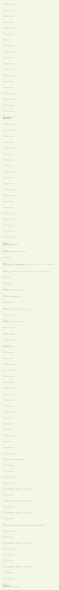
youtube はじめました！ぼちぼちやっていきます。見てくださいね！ (10, 370)
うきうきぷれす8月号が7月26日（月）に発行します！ (9, 465)
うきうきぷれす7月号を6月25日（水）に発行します (8, 75)
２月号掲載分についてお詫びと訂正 (7, 277)
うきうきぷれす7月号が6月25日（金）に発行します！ (9, 471)
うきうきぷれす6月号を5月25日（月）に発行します (8, 4)
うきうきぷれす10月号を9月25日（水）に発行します (8, 136)
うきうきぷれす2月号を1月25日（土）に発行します (8, 105)
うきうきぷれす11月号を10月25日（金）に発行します (9, 130)
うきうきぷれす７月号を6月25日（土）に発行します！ (9, 376)
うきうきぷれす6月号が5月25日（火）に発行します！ (9, 477)
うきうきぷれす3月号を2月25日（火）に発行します (8, 99)
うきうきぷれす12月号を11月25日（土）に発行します (9, 189)
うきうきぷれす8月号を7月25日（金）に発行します (8, 69)
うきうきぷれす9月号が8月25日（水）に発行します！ (9, 453)
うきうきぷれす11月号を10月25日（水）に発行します (9, 195)
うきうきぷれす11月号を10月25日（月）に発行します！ (9, 435)
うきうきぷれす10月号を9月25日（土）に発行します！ (9, 447)
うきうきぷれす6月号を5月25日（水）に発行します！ (9, 382)
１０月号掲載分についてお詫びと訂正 (7, 441)
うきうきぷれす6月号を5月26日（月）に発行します (8, 81)
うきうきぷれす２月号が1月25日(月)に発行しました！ (9, 518)
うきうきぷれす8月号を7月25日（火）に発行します (8, 213)
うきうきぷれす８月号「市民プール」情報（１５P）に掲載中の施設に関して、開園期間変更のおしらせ (14, 459)
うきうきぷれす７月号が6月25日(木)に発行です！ (8, 578)
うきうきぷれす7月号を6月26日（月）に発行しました (9, 219)
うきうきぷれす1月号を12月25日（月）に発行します (8, 183)
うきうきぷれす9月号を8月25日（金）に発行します (8, 207)
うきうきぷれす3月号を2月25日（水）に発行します (8, 22)
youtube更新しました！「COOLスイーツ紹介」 (8, 358)
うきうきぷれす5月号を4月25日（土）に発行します (8, 10)
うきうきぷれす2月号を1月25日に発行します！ (8, 283)
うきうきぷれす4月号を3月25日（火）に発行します (8, 93)
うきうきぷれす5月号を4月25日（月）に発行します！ (9, 388)
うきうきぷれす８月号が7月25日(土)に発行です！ (8, 572)
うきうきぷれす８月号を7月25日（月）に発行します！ (9, 364)
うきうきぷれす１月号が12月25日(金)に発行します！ (9, 531)
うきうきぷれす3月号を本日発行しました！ (7, 257)
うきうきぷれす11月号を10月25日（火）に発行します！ (9, 327)
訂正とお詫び (4, 524)
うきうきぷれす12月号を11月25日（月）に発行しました (9, 124)
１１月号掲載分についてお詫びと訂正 (7, 429)
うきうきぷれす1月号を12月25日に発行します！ (8, 302)
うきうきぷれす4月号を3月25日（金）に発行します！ (9, 394)
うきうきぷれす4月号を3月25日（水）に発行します (8, 16)
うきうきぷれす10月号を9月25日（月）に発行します (8, 201)
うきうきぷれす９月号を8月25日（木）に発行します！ (9, 352)
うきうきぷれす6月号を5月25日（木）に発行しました (9, 225)
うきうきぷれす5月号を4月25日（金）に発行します (8, 87)
